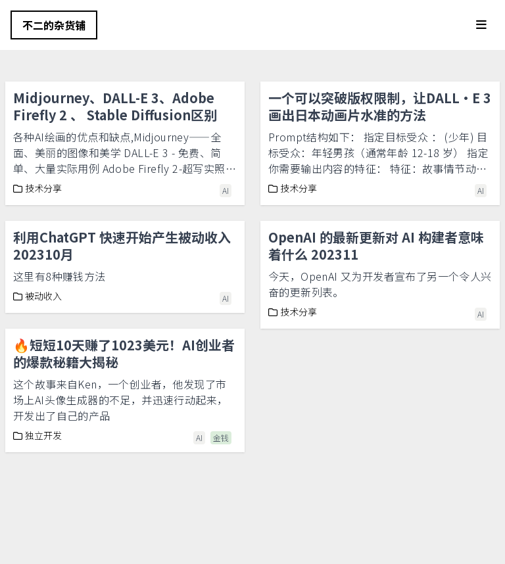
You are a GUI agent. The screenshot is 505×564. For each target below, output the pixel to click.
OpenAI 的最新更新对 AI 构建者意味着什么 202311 (376, 245)
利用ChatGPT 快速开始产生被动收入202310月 (122, 245)
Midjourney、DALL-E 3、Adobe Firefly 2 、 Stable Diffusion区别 (115, 106)
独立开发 (37, 435)
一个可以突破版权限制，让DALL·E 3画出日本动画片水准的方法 (379, 106)
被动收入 (37, 295)
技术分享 (37, 188)
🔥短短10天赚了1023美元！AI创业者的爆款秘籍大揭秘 (124, 353)
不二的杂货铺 (53, 25)
